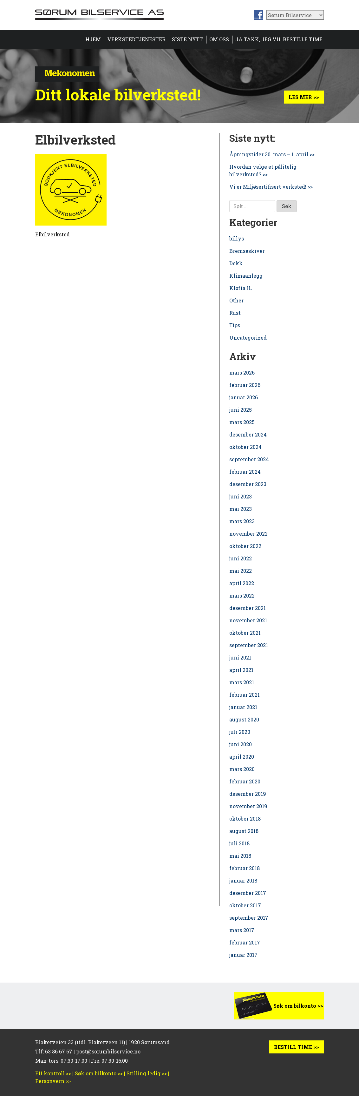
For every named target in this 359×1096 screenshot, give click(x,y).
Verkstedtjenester (136, 39)
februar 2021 (244, 694)
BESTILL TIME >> (296, 1047)
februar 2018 (244, 868)
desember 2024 (248, 434)
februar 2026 (244, 385)
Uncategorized (248, 337)
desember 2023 (247, 484)
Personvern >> (53, 1081)
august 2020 (244, 719)
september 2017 (248, 917)
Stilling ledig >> (147, 1073)
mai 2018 (240, 855)
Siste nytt (187, 39)
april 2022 (241, 583)
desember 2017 (247, 893)
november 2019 (248, 806)
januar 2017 (243, 954)
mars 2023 (242, 521)
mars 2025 (242, 422)
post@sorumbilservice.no (108, 1051)
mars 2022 (242, 595)
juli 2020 (239, 731)
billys (236, 238)
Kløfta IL (240, 288)
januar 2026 (243, 397)
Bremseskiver (247, 250)
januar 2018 (243, 880)
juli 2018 (239, 843)
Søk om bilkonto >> (298, 1005)
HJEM (93, 39)
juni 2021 (240, 657)
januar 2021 (243, 707)
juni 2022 (240, 558)
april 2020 (241, 756)
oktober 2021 (245, 632)
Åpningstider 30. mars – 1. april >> (272, 154)
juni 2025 (240, 409)
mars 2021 (241, 682)
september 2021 (248, 645)
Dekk (236, 263)
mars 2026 (242, 372)
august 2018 (243, 831)
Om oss (219, 39)
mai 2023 (240, 508)
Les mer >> (304, 97)
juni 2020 (240, 744)
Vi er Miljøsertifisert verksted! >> (271, 186)
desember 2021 (247, 608)
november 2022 (248, 533)
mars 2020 (242, 769)
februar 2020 (244, 781)
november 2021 (248, 620)
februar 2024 (245, 471)
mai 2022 (240, 570)
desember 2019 (247, 793)
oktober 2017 (245, 905)
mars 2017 (241, 930)
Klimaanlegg (246, 275)
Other (236, 300)
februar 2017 (244, 942)
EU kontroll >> (53, 1073)
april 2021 (241, 669)
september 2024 (249, 459)
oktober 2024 (245, 446)
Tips (234, 325)
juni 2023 (240, 496)
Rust (235, 312)
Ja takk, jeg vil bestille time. (279, 39)
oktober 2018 (245, 818)
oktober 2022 (245, 546)
